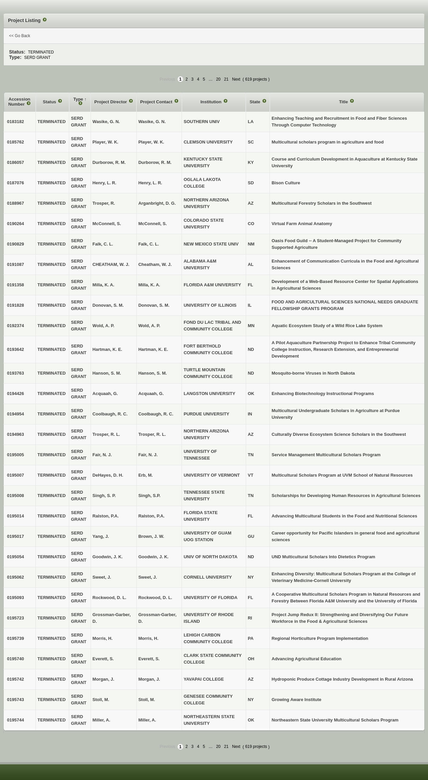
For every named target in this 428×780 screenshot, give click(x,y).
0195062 (15, 577)
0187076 (15, 182)
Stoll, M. (146, 699)
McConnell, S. (152, 223)
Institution (211, 101)
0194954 (15, 413)
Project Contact (157, 101)
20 (218, 79)
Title (344, 101)
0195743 (15, 699)
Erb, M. (145, 475)
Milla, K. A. (149, 284)
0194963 (15, 434)
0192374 (15, 325)
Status (50, 101)
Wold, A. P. (149, 325)
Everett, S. (149, 658)
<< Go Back (19, 35)
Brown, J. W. (151, 536)
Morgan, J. (149, 679)
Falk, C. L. (148, 244)
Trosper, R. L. (152, 434)
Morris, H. (148, 638)
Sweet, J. (147, 577)
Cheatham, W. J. (155, 264)
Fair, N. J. (148, 454)
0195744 (15, 719)
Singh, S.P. (149, 495)
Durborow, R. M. (155, 162)
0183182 (15, 121)
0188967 (15, 203)
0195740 (15, 658)
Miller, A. (147, 719)
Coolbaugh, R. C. (156, 413)
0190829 (15, 244)
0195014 (15, 515)
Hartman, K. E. (153, 349)
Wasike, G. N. (152, 121)
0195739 (15, 638)
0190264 (15, 223)
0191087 (15, 264)
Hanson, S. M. (152, 373)
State (255, 101)
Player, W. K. (151, 141)
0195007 (15, 475)
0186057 (15, 162)
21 (226, 79)
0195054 (15, 556)
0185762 (15, 141)
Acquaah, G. (151, 393)
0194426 (15, 393)
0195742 (15, 679)
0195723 (15, 617)
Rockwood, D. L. (155, 597)
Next (236, 79)
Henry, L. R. (150, 182)
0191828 (15, 305)
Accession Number (19, 102)
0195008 (15, 495)
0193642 (15, 349)
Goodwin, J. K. (153, 556)
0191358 (15, 284)
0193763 (15, 373)
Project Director (111, 101)
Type (78, 99)
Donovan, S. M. (154, 305)
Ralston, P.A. (151, 515)
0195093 (15, 597)
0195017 (15, 536)
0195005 (15, 454)
